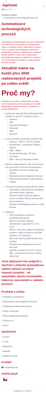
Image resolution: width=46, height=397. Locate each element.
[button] (5, 379)
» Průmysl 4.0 (7, 321)
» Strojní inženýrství (10, 311)
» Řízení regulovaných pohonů (14, 316)
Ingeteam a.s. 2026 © (23, 391)
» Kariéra (5, 337)
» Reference (6, 346)
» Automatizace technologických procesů (19, 302)
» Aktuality (5, 351)
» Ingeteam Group (9, 356)
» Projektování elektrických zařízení (16, 306)
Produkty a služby (9, 15)
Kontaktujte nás (9, 367)
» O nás (4, 342)
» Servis (5, 325)
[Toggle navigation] (42, 5)
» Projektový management (12, 297)
